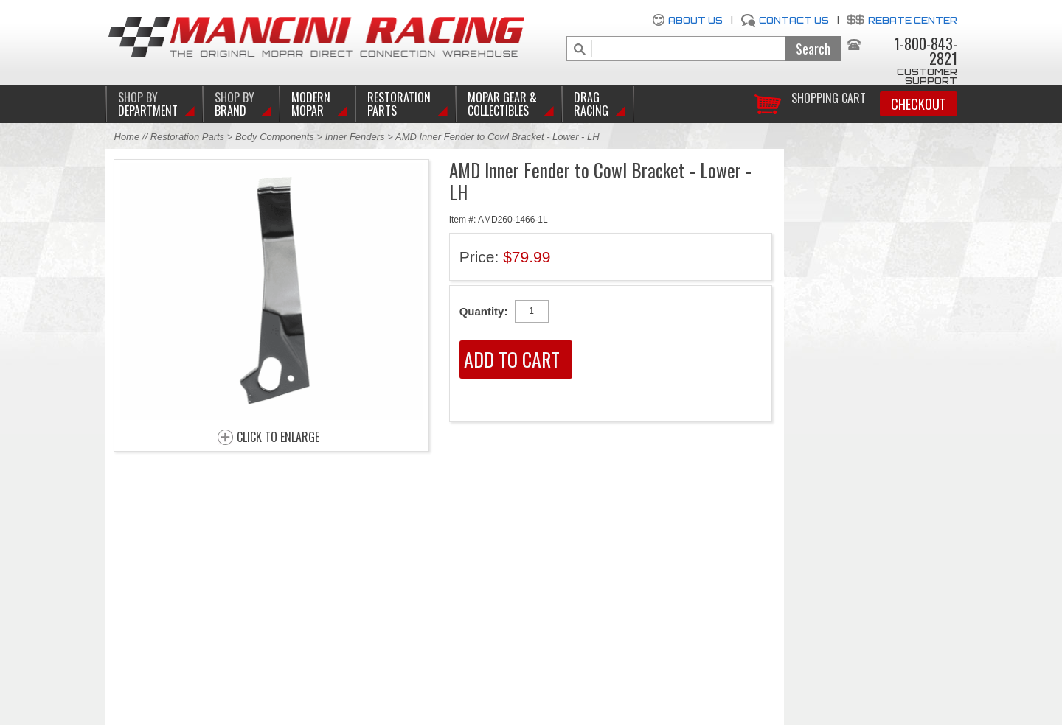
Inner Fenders (355, 136)
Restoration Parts (399, 103)
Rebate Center (912, 20)
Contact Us (794, 20)
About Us (695, 20)
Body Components (274, 136)
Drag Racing (591, 103)
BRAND (234, 103)
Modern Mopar (310, 103)
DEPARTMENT (148, 103)
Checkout (918, 103)
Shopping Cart (828, 97)
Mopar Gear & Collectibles (502, 103)
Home (127, 136)
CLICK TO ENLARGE (278, 438)
